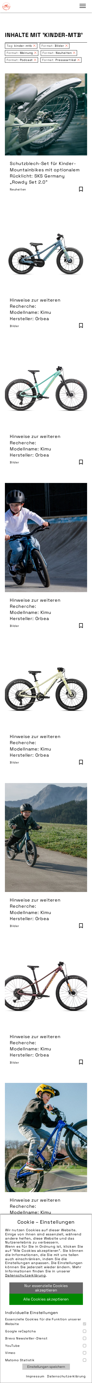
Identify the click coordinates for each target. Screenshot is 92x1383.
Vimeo (45, 1353)
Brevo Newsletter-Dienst (45, 1338)
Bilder (14, 326)
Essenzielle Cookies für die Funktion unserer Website (45, 1321)
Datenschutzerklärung (25, 1275)
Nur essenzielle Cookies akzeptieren (46, 1288)
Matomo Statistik (45, 1360)
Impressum (35, 1376)
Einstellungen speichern (46, 1367)
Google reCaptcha (45, 1331)
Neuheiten (18, 189)
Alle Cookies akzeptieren (46, 1299)
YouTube (45, 1346)
